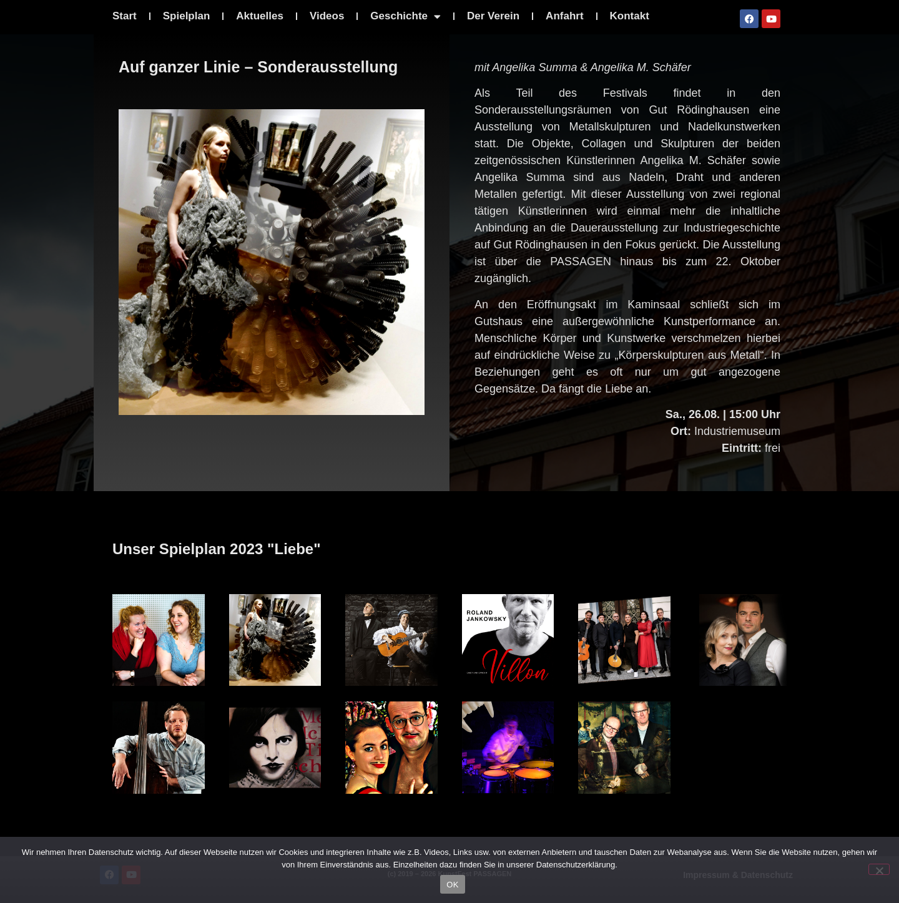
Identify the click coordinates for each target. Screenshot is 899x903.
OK (452, 884)
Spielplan (186, 16)
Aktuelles (259, 16)
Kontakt (629, 16)
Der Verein (493, 16)
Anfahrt (564, 16)
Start (124, 16)
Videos (327, 16)
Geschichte (405, 16)
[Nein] (879, 869)
